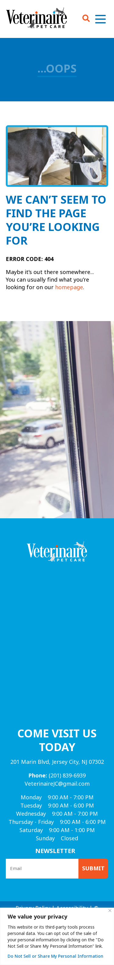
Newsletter (55, 851)
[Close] (110, 910)
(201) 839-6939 (57, 776)
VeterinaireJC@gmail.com (57, 784)
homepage (69, 287)
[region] (57, 936)
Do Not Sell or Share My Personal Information (55, 956)
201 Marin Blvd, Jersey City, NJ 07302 (57, 762)
